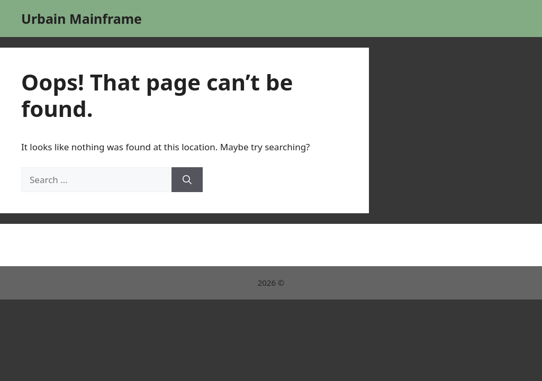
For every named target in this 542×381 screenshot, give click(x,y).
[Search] (187, 180)
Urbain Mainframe (81, 19)
